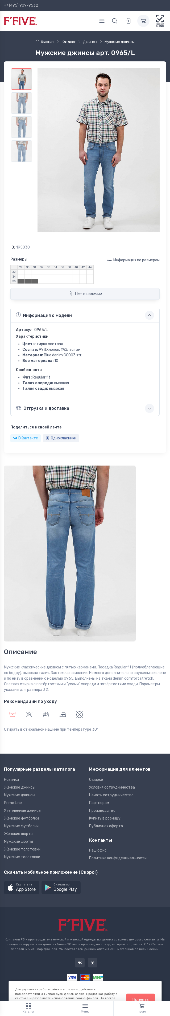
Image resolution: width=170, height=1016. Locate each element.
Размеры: (19, 259)
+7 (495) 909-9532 (21, 5)
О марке (96, 779)
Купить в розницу (105, 818)
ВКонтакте (25, 438)
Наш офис (98, 850)
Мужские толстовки (22, 857)
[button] (21, 888)
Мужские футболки (21, 826)
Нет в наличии (85, 293)
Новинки (11, 779)
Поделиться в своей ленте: (36, 427)
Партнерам (99, 803)
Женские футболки (21, 818)
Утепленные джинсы (22, 810)
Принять (140, 999)
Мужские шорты (18, 841)
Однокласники (60, 438)
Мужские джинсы (19, 795)
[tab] (29, 715)
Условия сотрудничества (112, 787)
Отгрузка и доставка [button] (42, 408)
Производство (102, 810)
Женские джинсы (19, 787)
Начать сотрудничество (111, 795)
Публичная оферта (106, 826)
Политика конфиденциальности (118, 858)
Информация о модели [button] (44, 315)
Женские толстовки (22, 849)
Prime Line (13, 803)
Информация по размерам (133, 259)
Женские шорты (18, 834)
